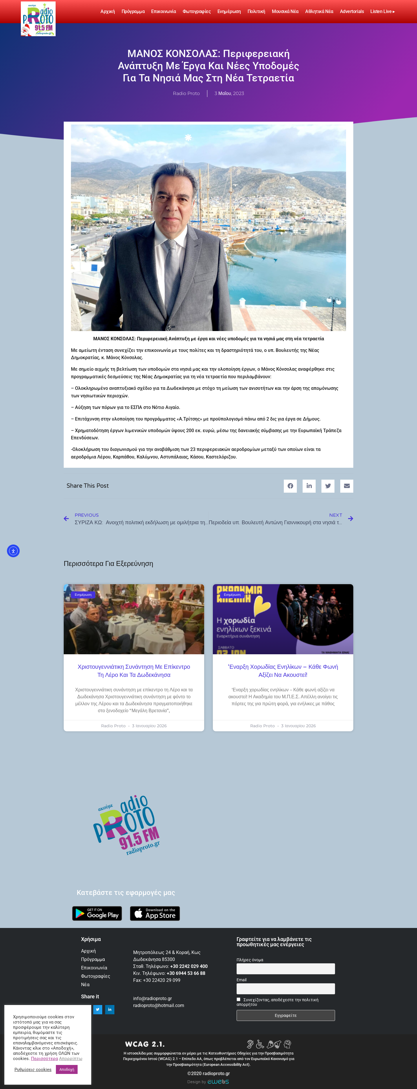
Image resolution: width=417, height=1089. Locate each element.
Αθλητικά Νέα (319, 11)
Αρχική (107, 11)
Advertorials (352, 11)
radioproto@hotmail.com (159, 1005)
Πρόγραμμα (133, 11)
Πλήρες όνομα (250, 960)
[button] (290, 486)
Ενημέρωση (229, 11)
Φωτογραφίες (197, 11)
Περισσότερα (44, 1058)
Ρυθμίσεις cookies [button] (33, 1069)
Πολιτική (256, 11)
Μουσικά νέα (285, 11)
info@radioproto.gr (152, 998)
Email (241, 979)
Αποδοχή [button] (66, 1069)
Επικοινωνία (163, 11)
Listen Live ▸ (382, 11)
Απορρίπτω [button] (70, 1058)
